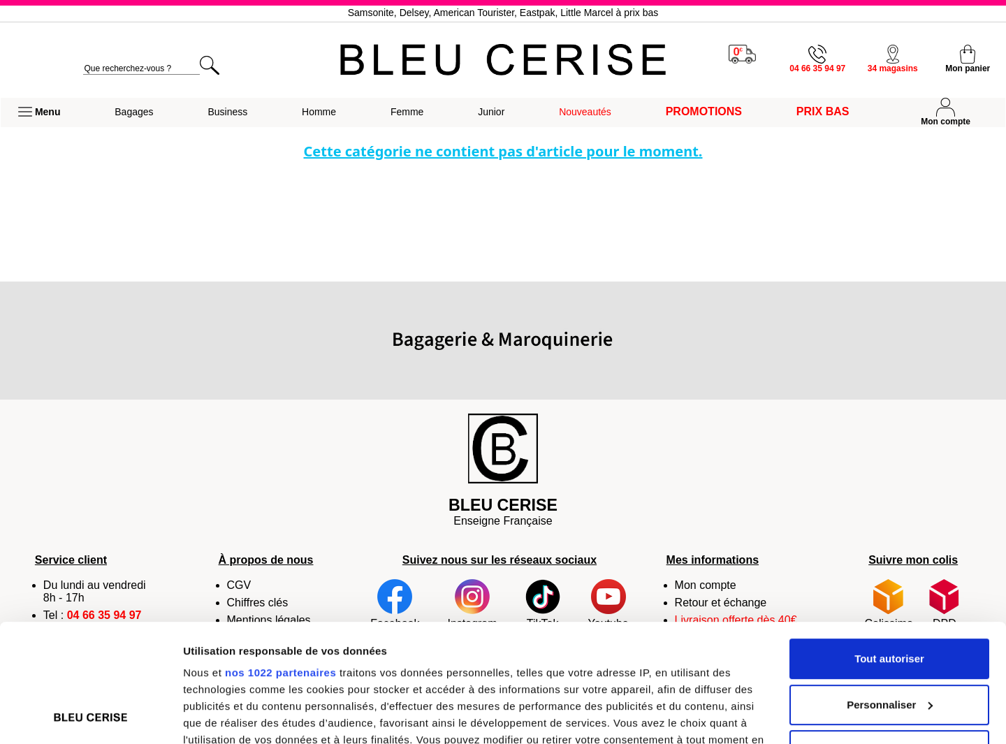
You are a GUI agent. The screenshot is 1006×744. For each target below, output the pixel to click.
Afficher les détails (230, 716)
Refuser (889, 639)
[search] (141, 69)
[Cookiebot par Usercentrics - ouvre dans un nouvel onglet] (90, 716)
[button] (39, 112)
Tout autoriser (889, 548)
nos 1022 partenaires (280, 562)
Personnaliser (890, 594)
